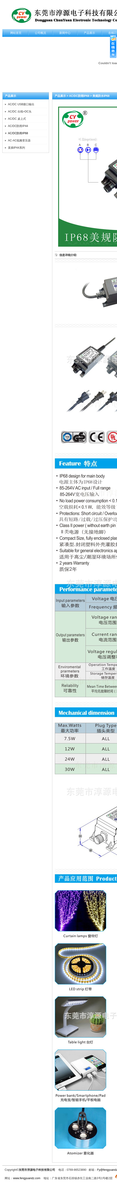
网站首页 (15, 33)
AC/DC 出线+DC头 (20, 111)
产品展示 (89, 33)
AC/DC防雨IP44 (18, 126)
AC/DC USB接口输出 (21, 104)
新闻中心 (65, 33)
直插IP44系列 (16, 147)
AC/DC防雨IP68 (18, 133)
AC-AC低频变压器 (19, 140)
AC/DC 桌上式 (17, 118)
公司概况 (40, 33)
